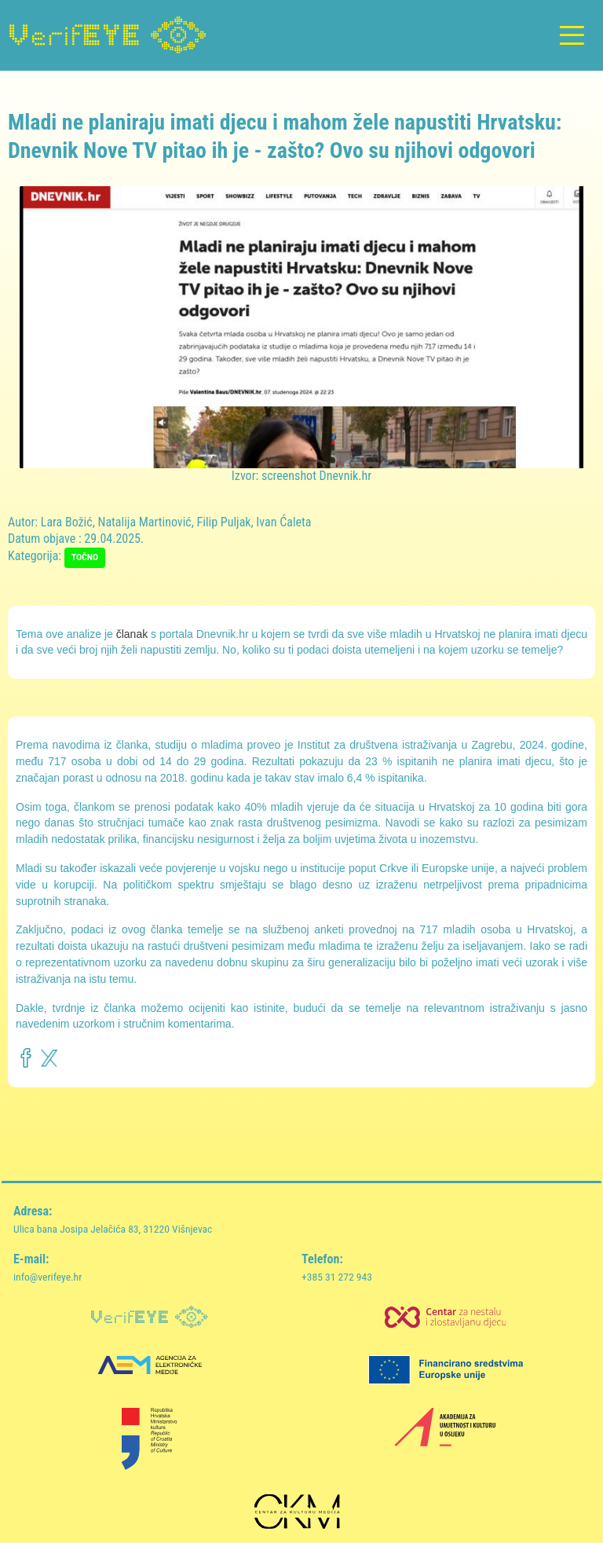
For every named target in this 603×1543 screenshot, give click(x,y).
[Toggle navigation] (572, 36)
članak (132, 634)
